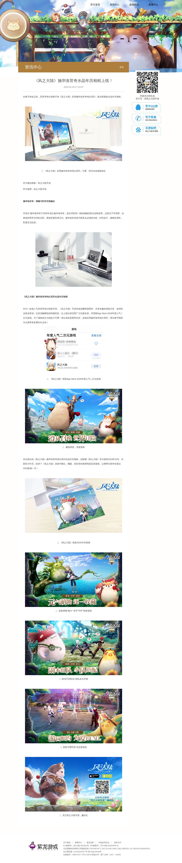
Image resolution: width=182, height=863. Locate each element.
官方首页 (95, 4)
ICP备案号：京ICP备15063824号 (76, 846)
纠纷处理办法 (103, 842)
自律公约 (117, 842)
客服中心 (153, 4)
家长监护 (90, 842)
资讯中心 (115, 4)
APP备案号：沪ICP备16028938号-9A (104, 846)
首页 (122, 67)
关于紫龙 (67, 842)
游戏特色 (134, 4)
